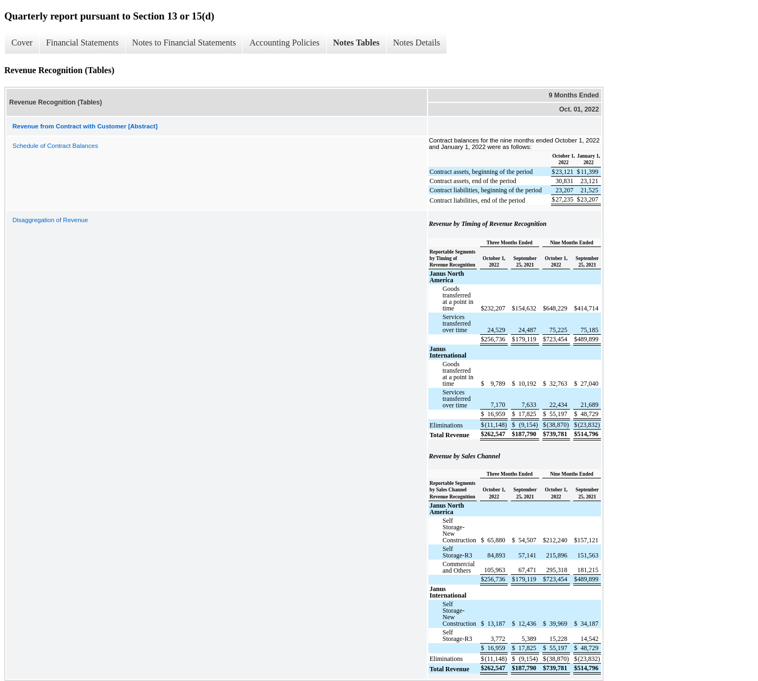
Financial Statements (82, 42)
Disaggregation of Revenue (50, 220)
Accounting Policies (284, 42)
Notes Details (416, 42)
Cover (22, 42)
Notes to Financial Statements (184, 42)
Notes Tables (356, 42)
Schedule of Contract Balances (55, 145)
